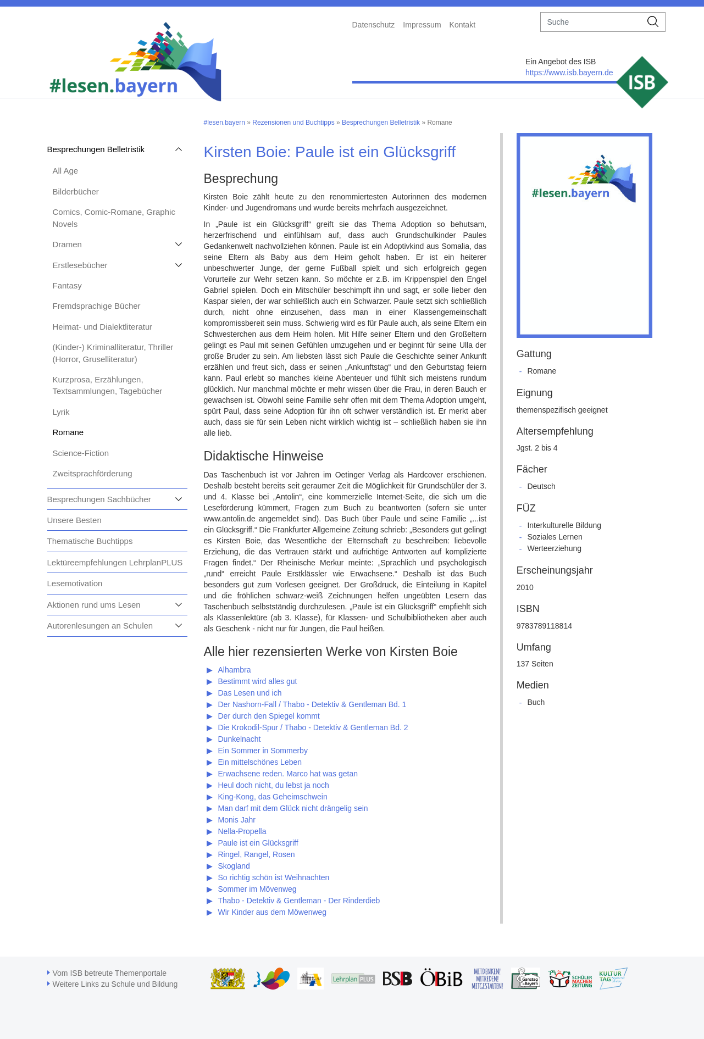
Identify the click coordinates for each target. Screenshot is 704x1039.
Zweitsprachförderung (92, 473)
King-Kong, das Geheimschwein (273, 796)
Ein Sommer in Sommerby (263, 750)
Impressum (422, 24)
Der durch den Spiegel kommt (269, 716)
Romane (68, 432)
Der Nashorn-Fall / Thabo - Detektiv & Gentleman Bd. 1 (312, 704)
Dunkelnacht (239, 739)
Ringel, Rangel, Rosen (256, 854)
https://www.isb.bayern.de (569, 72)
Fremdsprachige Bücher (97, 305)
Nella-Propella (242, 831)
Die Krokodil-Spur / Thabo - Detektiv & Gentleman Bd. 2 (313, 727)
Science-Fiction (81, 453)
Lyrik (61, 411)
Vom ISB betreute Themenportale (110, 973)
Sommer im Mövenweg (257, 889)
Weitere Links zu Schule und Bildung (115, 984)
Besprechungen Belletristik (96, 149)
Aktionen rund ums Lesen (94, 604)
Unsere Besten (74, 520)
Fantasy (67, 285)
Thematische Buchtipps (90, 541)
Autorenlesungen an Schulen (100, 625)
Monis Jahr (237, 819)
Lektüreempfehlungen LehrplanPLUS (115, 562)
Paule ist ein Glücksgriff (258, 842)
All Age (66, 170)
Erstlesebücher (80, 265)
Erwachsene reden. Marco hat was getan (288, 773)
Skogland (234, 866)
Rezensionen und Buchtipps (293, 122)
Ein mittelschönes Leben (260, 762)
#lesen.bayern (224, 122)
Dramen (67, 244)
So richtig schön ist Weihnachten (274, 877)
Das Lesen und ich (250, 692)
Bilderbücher (76, 191)
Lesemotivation (75, 583)
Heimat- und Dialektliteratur (103, 326)
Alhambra (234, 669)
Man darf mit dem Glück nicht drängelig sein (293, 808)
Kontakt (462, 24)
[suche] (591, 22)
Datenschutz (373, 24)
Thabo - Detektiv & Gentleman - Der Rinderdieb (299, 900)
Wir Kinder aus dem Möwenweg (272, 912)
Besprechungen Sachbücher (99, 499)
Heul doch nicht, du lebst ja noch (273, 785)
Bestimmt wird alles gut (257, 681)
